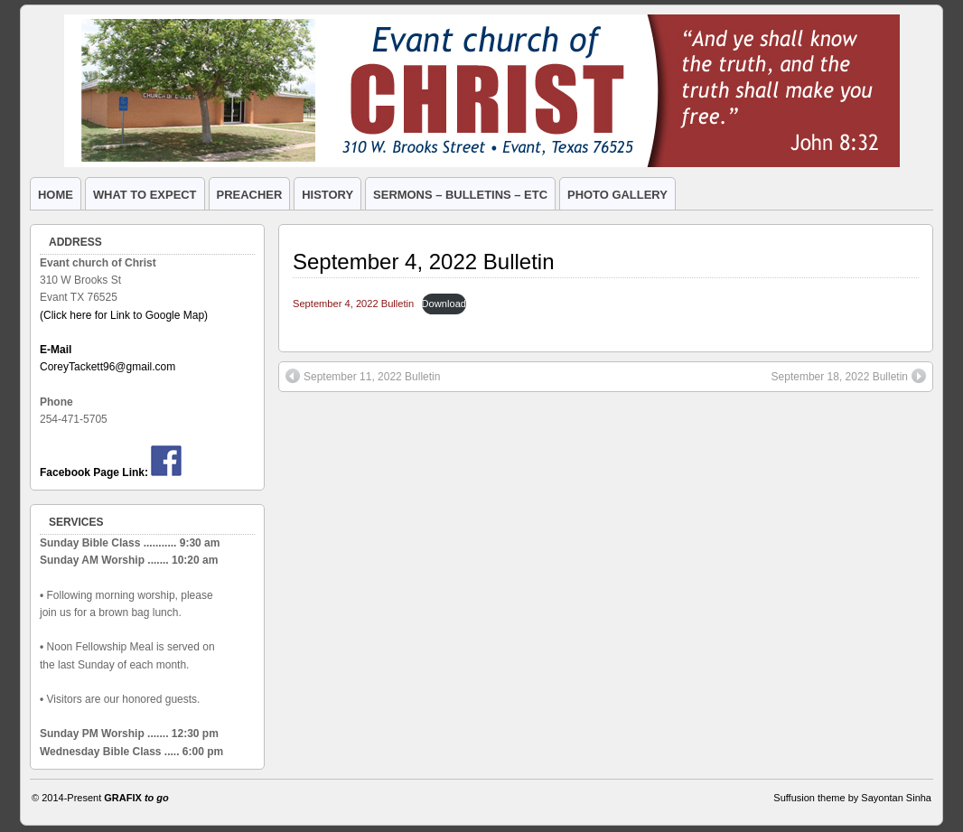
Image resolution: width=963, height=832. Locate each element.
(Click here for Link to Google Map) (124, 315)
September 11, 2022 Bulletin (362, 376)
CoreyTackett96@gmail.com (107, 366)
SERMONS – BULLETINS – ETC (460, 194)
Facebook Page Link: (94, 472)
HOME (55, 194)
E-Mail (55, 349)
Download (444, 303)
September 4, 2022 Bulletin (424, 261)
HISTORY (327, 194)
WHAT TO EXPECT (145, 194)
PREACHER (250, 194)
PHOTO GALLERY (617, 194)
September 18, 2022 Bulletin (848, 376)
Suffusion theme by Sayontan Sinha (852, 797)
